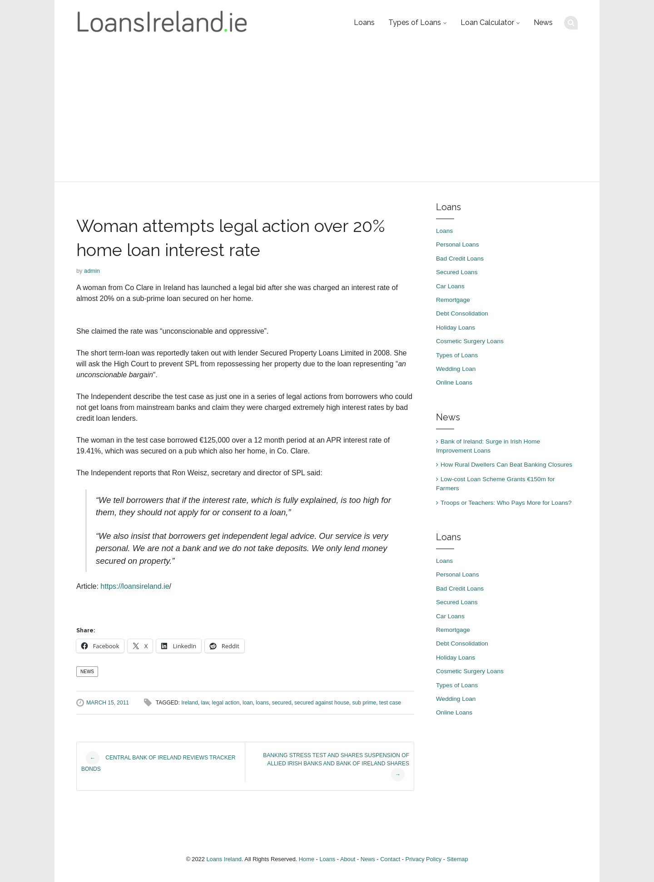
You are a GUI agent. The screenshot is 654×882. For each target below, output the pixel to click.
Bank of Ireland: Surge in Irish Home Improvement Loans (488, 446)
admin (92, 270)
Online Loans (454, 382)
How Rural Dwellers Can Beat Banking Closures (506, 464)
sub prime (364, 703)
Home (306, 859)
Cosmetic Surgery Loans (470, 341)
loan (248, 703)
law (205, 703)
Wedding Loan (456, 368)
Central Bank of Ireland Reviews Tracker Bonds (158, 761)
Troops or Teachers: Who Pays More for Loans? (506, 502)
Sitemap (457, 859)
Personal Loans (457, 244)
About (347, 859)
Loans (364, 22)
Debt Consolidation (462, 313)
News (543, 22)
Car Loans (450, 286)
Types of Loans (414, 22)
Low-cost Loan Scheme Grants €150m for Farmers (495, 484)
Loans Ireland (224, 859)
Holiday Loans (455, 327)
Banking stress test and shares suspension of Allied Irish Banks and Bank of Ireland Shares (336, 766)
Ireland (189, 703)
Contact (390, 859)
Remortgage (453, 299)
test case (390, 703)
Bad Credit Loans (460, 258)
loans (262, 703)
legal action (226, 703)
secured (282, 703)
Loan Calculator (487, 22)
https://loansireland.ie (134, 586)
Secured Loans (456, 272)
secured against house (321, 703)
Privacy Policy (424, 859)
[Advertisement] (327, 113)
